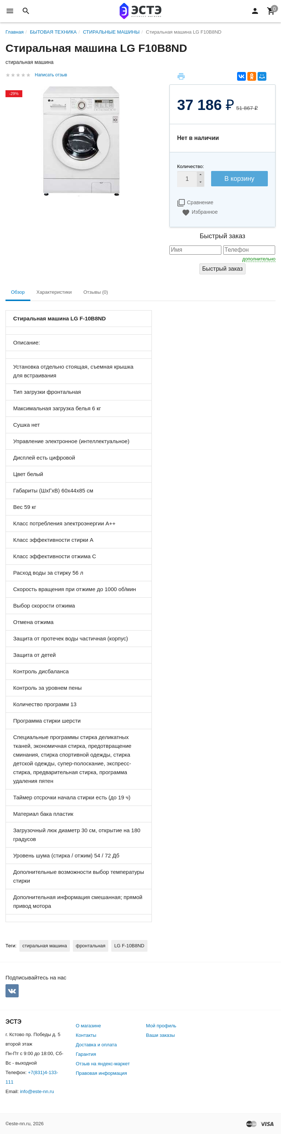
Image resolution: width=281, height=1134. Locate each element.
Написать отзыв (51, 74)
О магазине (88, 1025)
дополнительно (259, 259)
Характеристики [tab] (54, 292)
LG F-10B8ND (129, 945)
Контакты (86, 1035)
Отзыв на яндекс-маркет (103, 1063)
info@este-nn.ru (37, 1091)
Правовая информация (101, 1073)
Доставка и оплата (96, 1044)
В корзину (239, 178)
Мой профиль (161, 1025)
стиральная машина (44, 945)
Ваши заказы (160, 1035)
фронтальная (90, 945)
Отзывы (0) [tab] (95, 292)
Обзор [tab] (18, 292)
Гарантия (86, 1054)
